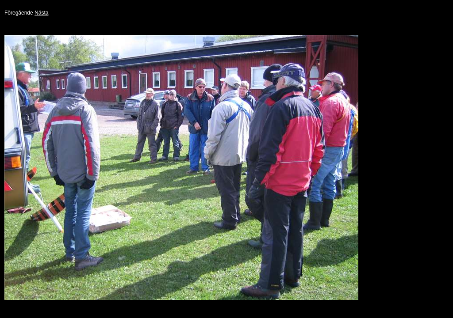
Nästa (41, 13)
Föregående (18, 13)
